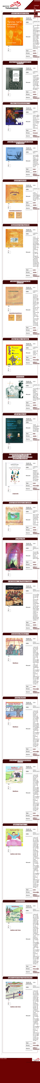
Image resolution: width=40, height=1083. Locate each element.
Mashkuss (15, 663)
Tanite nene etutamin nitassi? (20, 13)
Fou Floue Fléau (20, 539)
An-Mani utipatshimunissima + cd (20, 103)
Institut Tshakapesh (12, 1058)
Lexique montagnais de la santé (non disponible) (20, 62)
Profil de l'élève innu (20, 414)
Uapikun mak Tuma (15, 854)
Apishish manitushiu (20, 180)
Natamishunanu (20, 901)
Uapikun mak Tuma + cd (20, 824)
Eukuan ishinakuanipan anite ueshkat (20, 502)
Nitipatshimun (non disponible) (20, 225)
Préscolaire (36, 359)
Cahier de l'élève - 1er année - (20, 339)
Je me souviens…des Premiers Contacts (20, 581)
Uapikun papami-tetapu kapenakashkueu (20, 977)
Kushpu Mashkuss (20, 698)
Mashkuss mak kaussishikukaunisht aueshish (20, 761)
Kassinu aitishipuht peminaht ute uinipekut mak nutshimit (20, 142)
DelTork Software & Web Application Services (33, 1062)
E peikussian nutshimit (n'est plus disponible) (20, 282)
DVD (34, 433)
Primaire (35, 133)
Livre (34, 50)
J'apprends (15, 493)
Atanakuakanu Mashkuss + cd (20, 634)
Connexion (37, 0)
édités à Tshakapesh (36, 56)
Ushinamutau (20, 376)
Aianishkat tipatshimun (15, 210)
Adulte (34, 53)
